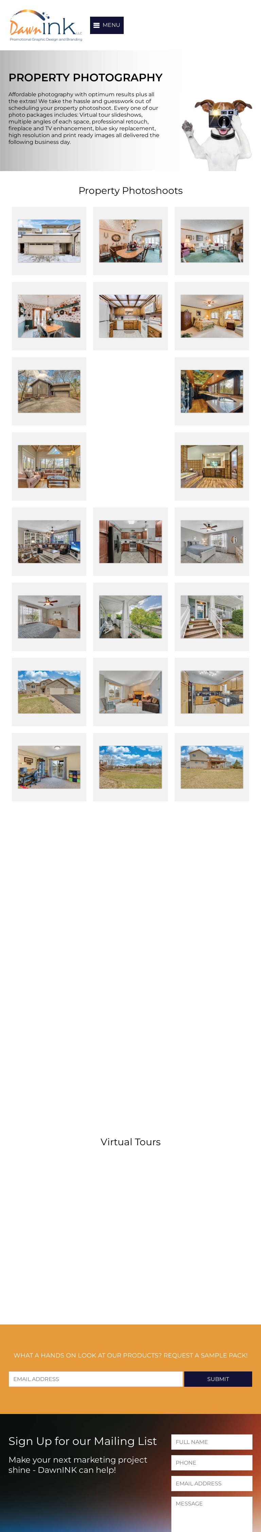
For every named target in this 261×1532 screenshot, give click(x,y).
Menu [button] (111, 25)
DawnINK (45, 25)
